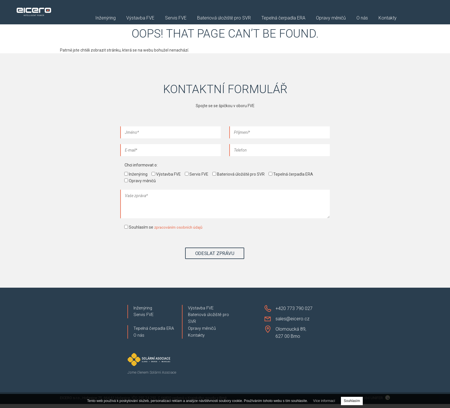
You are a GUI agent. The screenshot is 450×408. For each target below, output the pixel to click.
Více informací (324, 401)
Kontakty (388, 18)
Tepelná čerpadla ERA (283, 18)
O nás (362, 18)
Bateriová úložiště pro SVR (224, 18)
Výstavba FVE (140, 18)
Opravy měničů (331, 18)
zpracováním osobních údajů (180, 227)
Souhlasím (352, 401)
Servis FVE (176, 18)
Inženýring (105, 18)
